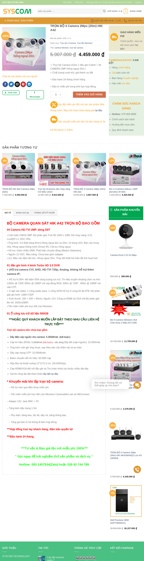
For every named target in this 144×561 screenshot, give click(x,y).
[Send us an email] (21, 523)
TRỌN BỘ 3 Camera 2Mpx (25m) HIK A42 (89, 190)
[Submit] (104, 11)
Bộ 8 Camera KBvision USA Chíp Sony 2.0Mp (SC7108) (123, 301)
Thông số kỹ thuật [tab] (44, 213)
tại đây (98, 110)
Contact (138, 2)
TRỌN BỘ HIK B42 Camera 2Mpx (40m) (18, 190)
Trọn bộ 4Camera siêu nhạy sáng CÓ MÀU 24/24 (54, 190)
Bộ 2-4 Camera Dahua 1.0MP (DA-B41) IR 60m (123, 190)
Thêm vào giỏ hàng (89, 94)
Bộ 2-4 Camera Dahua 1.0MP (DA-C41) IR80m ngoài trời (124, 349)
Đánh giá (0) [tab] (22, 213)
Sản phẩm (67, 2)
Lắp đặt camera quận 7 (55, 496)
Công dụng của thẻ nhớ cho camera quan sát (57, 508)
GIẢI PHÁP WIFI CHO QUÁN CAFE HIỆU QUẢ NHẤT (57, 520)
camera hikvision (62, 48)
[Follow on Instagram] (10, 523)
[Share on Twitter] (11, 84)
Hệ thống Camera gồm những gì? (56, 531)
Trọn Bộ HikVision (84, 43)
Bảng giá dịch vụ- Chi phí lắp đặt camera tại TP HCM (109, 2)
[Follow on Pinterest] (26, 523)
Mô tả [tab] (8, 213)
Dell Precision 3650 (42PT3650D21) (119, 447)
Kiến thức (79, 2)
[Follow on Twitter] (15, 523)
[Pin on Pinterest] (23, 84)
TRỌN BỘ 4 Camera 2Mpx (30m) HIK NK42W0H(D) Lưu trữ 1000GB (126, 398)
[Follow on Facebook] (5, 523)
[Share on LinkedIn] (29, 84)
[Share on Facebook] (5, 84)
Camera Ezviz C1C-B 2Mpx (123, 255)
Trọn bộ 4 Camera (68, 43)
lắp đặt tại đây (50, 374)
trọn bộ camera (76, 48)
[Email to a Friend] (17, 84)
